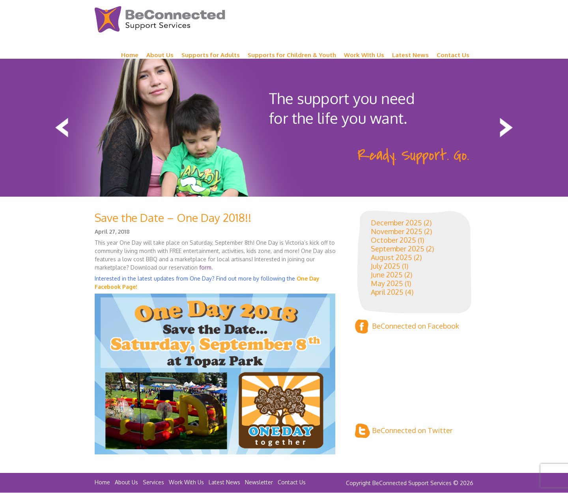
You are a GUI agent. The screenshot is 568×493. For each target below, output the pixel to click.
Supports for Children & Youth (292, 55)
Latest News (410, 55)
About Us (160, 55)
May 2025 (387, 283)
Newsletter (259, 482)
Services (153, 482)
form (205, 267)
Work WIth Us (364, 55)
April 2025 (387, 292)
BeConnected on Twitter (403, 431)
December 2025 (396, 222)
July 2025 (385, 266)
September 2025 (397, 248)
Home (129, 55)
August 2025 (391, 257)
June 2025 (387, 274)
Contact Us (453, 55)
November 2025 (396, 231)
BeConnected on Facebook (407, 326)
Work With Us (186, 482)
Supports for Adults (210, 55)
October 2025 (393, 240)
